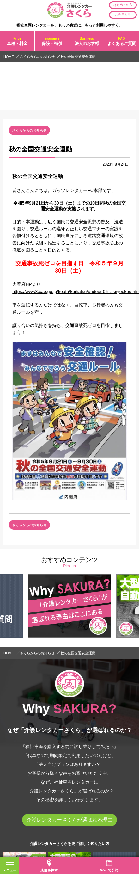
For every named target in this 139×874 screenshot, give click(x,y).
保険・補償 (52, 41)
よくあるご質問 (121, 41)
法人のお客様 (87, 41)
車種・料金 (17, 41)
